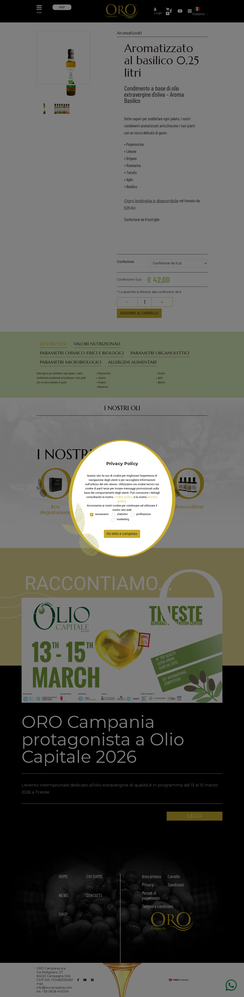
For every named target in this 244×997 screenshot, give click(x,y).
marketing (123, 519)
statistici (122, 514)
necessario (102, 514)
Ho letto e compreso (122, 534)
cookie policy (123, 497)
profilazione (143, 514)
